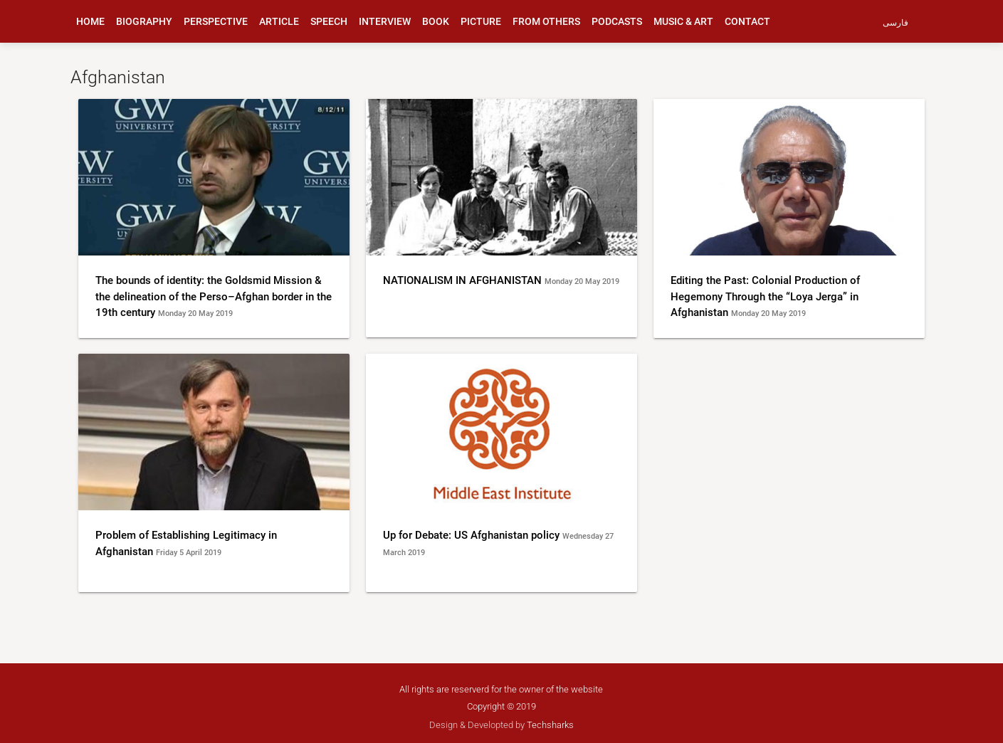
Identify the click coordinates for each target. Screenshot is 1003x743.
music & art (683, 21)
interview (385, 21)
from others (546, 21)
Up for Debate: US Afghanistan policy (472, 535)
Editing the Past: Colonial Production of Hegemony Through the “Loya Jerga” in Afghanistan (765, 296)
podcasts (617, 21)
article (279, 21)
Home (90, 21)
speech (328, 21)
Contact (747, 21)
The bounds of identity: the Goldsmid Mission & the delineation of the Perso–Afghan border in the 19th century (213, 296)
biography (144, 21)
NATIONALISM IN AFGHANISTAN (464, 280)
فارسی (895, 23)
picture (481, 21)
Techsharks (550, 725)
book (435, 21)
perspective (216, 21)
